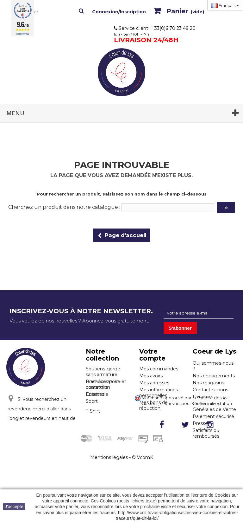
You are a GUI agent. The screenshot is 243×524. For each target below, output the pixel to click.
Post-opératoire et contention (106, 407)
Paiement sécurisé (213, 416)
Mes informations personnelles (158, 392)
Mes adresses (154, 383)
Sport (92, 424)
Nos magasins (208, 383)
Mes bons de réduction (153, 405)
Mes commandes (158, 369)
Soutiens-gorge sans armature (103, 371)
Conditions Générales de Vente (214, 406)
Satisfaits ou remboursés (206, 433)
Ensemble (97, 417)
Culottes (95, 394)
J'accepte (14, 506)
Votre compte (152, 355)
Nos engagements (214, 376)
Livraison (202, 397)
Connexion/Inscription (119, 12)
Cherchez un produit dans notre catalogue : (64, 207)
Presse (200, 423)
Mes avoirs (151, 376)
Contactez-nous (210, 390)
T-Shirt (93, 433)
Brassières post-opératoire (103, 384)
